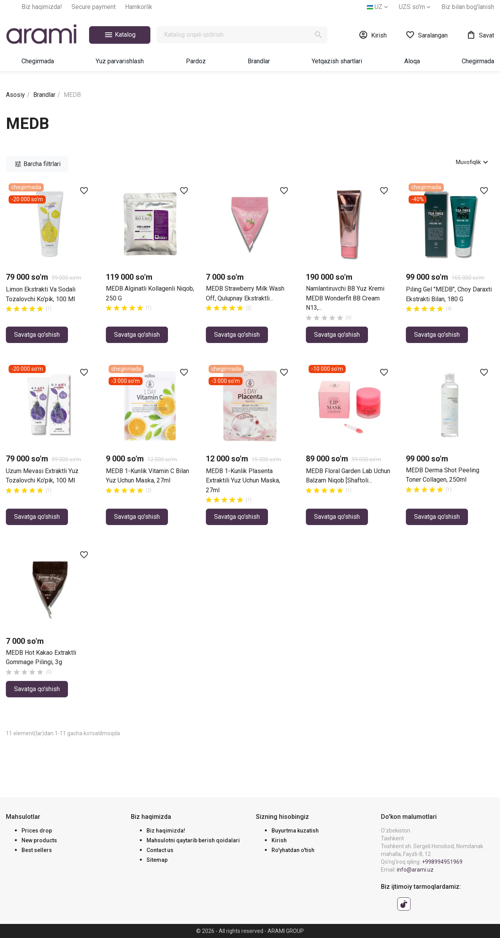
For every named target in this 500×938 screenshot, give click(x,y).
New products (39, 840)
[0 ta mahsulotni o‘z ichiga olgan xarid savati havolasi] (480, 34)
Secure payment (93, 7)
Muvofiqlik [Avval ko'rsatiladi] (473, 162)
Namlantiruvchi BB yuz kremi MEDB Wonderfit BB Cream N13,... (345, 298)
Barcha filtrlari (37, 164)
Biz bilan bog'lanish (467, 7)
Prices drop (36, 830)
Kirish (279, 840)
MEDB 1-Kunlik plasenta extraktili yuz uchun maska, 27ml (243, 480)
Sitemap (157, 860)
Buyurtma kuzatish (295, 830)
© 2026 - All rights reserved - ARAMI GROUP (250, 931)
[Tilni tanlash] (378, 7)
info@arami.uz (415, 870)
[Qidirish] (242, 34)
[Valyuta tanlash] (415, 7)
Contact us (159, 850)
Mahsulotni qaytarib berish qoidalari (193, 840)
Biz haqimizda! (41, 7)
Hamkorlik (138, 7)
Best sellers (36, 850)
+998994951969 (442, 862)
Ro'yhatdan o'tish (292, 850)
